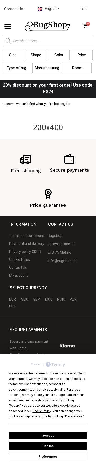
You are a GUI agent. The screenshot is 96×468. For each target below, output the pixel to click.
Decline (48, 446)
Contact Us (13, 9)
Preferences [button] (73, 416)
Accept (48, 435)
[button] (7, 26)
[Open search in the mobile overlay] (48, 41)
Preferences (48, 457)
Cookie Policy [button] (41, 411)
